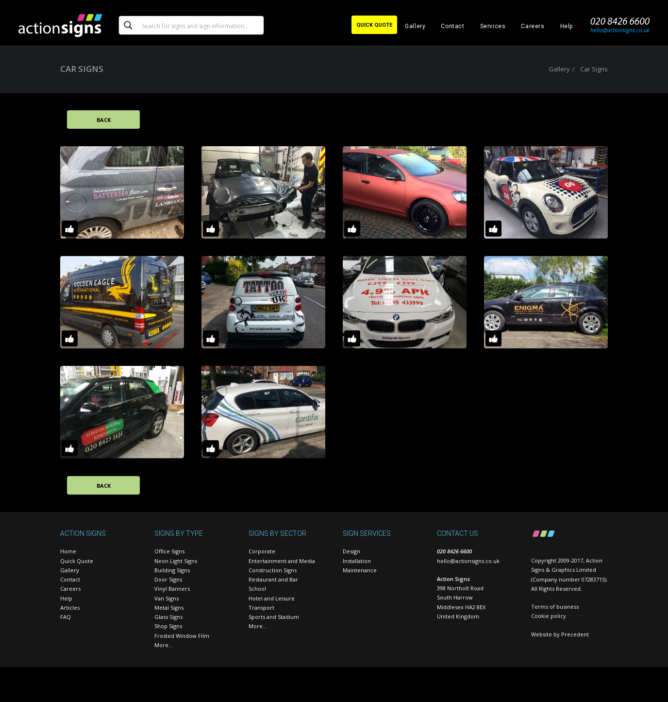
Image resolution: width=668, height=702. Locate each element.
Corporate (262, 551)
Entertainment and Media (282, 561)
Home (68, 551)
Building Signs (172, 570)
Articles (70, 607)
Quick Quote (76, 561)
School (257, 588)
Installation (357, 561)
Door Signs (168, 579)
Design (351, 551)
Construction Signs (273, 570)
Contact (452, 26)
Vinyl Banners (172, 588)
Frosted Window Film (181, 635)
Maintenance (360, 570)
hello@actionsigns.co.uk (468, 561)
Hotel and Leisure (272, 598)
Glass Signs (168, 616)
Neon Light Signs (175, 561)
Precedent (575, 634)
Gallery (415, 26)
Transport (261, 607)
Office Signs (169, 551)
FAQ (65, 616)
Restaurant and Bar (273, 579)
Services (493, 26)
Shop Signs (168, 626)
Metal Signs (169, 607)
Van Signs (166, 598)
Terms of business (555, 606)
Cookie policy (548, 615)
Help (566, 26)
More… (163, 645)
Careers (532, 26)
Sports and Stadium (274, 616)
